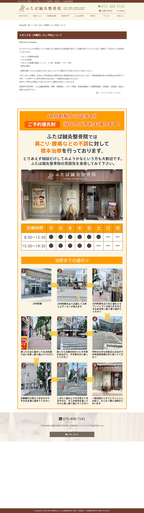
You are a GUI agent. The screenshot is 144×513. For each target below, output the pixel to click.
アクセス (106, 16)
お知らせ (120, 16)
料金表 (92, 16)
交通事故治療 (51, 16)
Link (102, 426)
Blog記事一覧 (24, 25)
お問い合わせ (71, 434)
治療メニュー (37, 16)
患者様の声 (65, 16)
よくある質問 (79, 16)
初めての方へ (24, 16)
